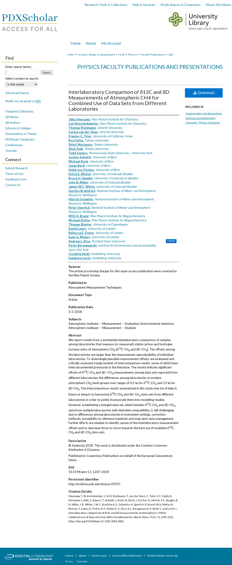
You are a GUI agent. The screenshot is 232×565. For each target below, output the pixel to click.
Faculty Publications (153, 54)
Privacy (69, 561)
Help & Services (144, 5)
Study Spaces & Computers (180, 5)
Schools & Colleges (18, 128)
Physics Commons (209, 122)
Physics (132, 54)
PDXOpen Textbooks (20, 139)
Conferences (13, 145)
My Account (99, 555)
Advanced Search (17, 93)
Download (204, 93)
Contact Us (12, 185)
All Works (12, 117)
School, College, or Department (96, 54)
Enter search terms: (18, 67)
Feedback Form (16, 179)
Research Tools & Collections (106, 5)
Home (71, 54)
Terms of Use (14, 174)
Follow (171, 241)
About (83, 555)
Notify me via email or (23, 101)
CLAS (121, 54)
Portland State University (162, 555)
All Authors (12, 122)
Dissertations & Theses (21, 134)
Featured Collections (19, 111)
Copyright (82, 561)
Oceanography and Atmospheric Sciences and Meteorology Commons (203, 118)
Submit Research (16, 168)
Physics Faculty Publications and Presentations (150, 66)
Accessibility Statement (127, 555)
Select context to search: (22, 78)
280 (170, 54)
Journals (11, 150)
